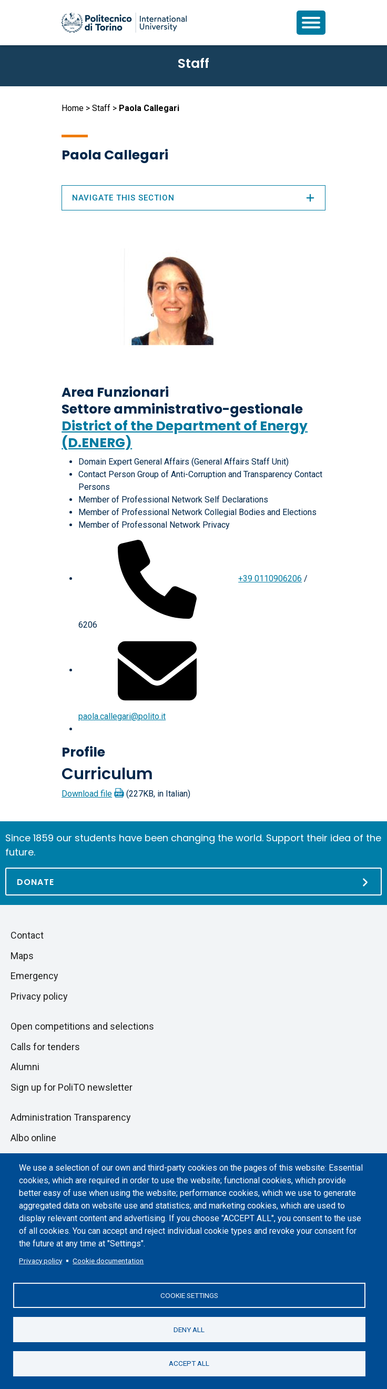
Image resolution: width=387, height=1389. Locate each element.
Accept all (189, 1363)
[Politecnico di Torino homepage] (124, 23)
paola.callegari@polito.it (122, 716)
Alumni (25, 1066)
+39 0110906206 (270, 578)
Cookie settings (189, 1295)
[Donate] (193, 881)
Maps (22, 955)
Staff (101, 108)
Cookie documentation (108, 1260)
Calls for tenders (45, 1046)
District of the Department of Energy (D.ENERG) (185, 434)
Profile (83, 752)
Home (73, 108)
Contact (27, 935)
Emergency (34, 975)
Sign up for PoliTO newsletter (72, 1087)
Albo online (33, 1137)
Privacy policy (40, 1260)
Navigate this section (193, 198)
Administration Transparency (71, 1117)
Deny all (189, 1329)
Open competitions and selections (82, 1026)
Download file (87, 794)
